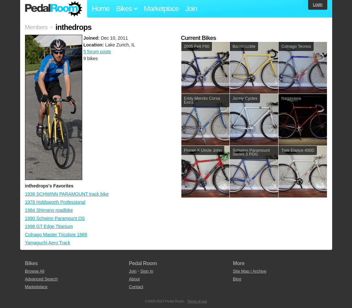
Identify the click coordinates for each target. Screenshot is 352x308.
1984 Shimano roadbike (49, 210)
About (134, 278)
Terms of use (197, 301)
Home (101, 9)
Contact (136, 286)
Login (317, 4)
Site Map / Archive (249, 271)
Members (36, 27)
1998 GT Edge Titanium (49, 226)
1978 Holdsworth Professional (55, 202)
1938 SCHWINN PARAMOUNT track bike (67, 194)
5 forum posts (97, 51)
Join (191, 9)
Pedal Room (53, 9)
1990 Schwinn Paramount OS (55, 218)
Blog (237, 278)
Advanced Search (41, 278)
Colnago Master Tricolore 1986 (56, 234)
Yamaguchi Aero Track (48, 242)
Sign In (146, 271)
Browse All (35, 271)
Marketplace (161, 9)
